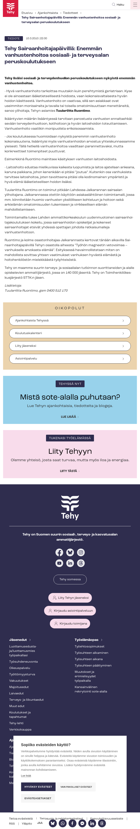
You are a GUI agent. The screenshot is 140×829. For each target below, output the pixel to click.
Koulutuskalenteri (28, 333)
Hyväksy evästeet (38, 787)
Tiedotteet (70, 13)
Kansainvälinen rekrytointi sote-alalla (91, 689)
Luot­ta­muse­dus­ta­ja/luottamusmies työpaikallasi (23, 651)
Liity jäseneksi (25, 346)
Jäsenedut (18, 640)
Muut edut (16, 706)
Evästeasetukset (37, 798)
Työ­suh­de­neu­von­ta (23, 661)
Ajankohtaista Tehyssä (32, 320)
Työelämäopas (87, 640)
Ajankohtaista (48, 13)
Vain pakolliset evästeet (76, 787)
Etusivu (27, 13)
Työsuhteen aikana (89, 659)
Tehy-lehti (16, 723)
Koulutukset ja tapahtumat (20, 715)
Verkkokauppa (20, 729)
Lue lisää (68, 417)
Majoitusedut (19, 687)
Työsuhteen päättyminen (93, 665)
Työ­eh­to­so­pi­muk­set (89, 646)
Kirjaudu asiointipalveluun (73, 610)
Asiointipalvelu (26, 358)
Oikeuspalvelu (19, 668)
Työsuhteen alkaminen (91, 653)
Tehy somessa (70, 579)
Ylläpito (27, 823)
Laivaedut (16, 693)
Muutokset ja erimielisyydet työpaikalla (85, 676)
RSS (12, 823)
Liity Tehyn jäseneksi (73, 598)
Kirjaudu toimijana (73, 623)
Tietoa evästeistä (21, 818)
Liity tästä (68, 471)
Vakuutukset (18, 680)
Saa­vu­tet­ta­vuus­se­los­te (107, 818)
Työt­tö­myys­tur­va (22, 674)
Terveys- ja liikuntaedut (26, 699)
